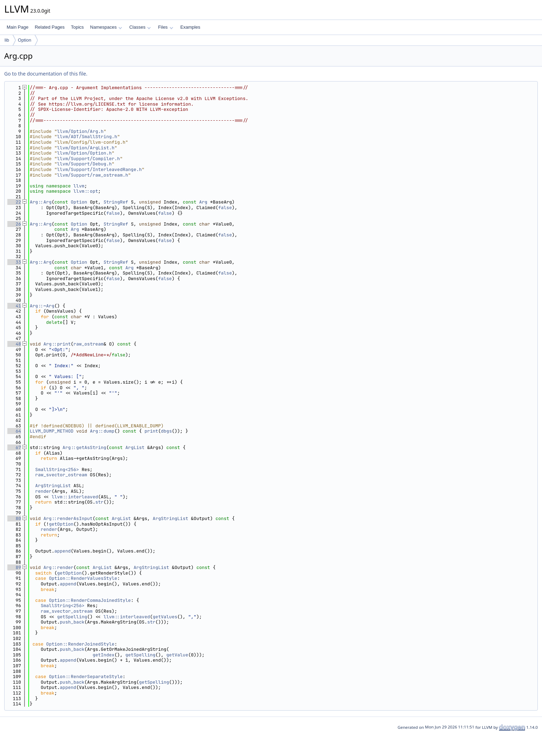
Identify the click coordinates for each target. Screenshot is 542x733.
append (62, 551)
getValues (165, 617)
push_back (72, 622)
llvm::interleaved (74, 497)
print (151, 431)
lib (7, 40)
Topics (77, 27)
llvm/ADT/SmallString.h (87, 137)
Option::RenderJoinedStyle (80, 644)
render (43, 491)
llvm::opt (86, 191)
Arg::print (57, 344)
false (225, 208)
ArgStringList (53, 486)
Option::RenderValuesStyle (83, 578)
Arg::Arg (40, 202)
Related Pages (49, 27)
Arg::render (58, 567)
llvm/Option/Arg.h (80, 131)
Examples (190, 27)
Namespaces (106, 27)
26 (14, 224)
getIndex (103, 655)
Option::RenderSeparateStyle (86, 676)
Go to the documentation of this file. (45, 73)
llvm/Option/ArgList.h (85, 148)
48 (14, 344)
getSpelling (72, 617)
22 (14, 202)
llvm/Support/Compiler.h (88, 159)
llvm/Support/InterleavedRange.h (99, 169)
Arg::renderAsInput (67, 518)
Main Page (17, 27)
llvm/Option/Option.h (84, 153)
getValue (177, 655)
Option (24, 40)
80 (14, 518)
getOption (61, 524)
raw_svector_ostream (61, 475)
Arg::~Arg (42, 306)
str (99, 502)
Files (165, 27)
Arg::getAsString (84, 447)
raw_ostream (89, 344)
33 (14, 262)
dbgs (166, 431)
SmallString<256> (57, 469)
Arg (203, 202)
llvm (79, 186)
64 (14, 431)
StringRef (116, 202)
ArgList (135, 447)
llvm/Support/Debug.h (84, 164)
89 (14, 567)
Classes (140, 27)
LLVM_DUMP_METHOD (52, 431)
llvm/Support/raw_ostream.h (92, 175)
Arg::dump (102, 431)
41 (14, 306)
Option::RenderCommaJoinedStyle (90, 600)
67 (14, 447)
